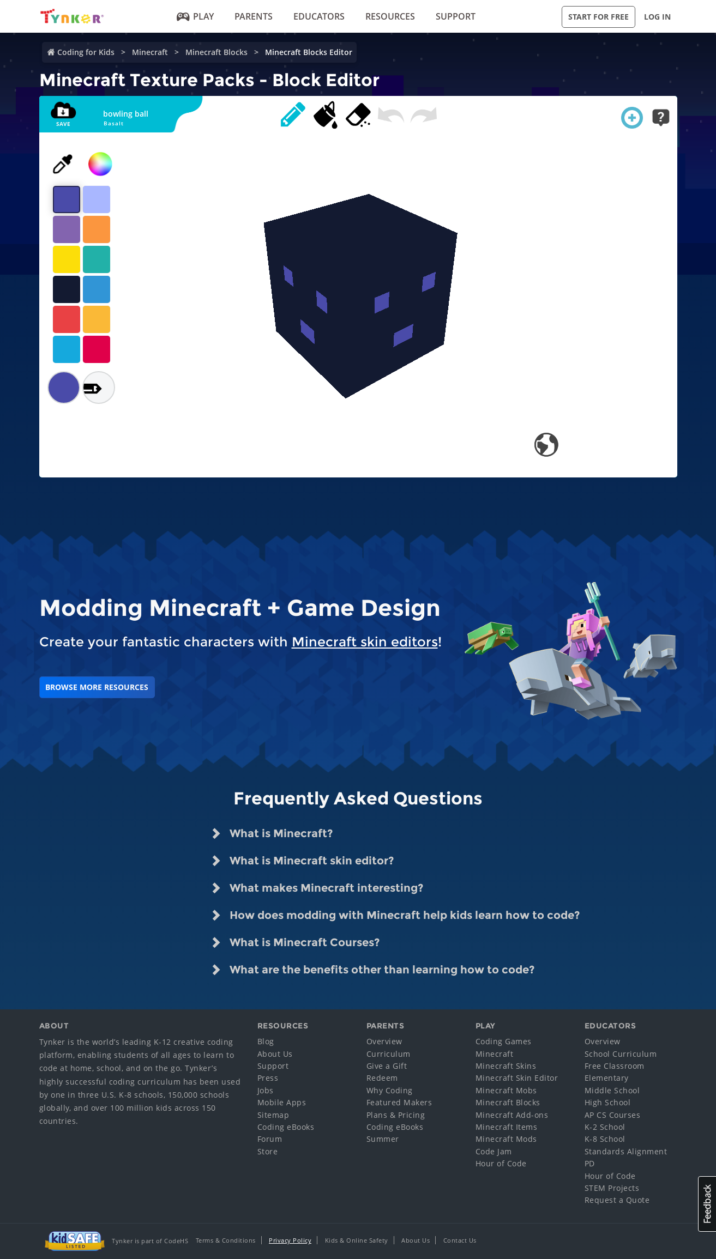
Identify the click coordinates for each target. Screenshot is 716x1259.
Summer (382, 1139)
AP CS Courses (613, 1115)
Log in (657, 16)
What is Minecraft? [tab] (271, 833)
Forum (269, 1139)
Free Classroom (615, 1066)
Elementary (607, 1078)
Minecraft (150, 52)
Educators (319, 16)
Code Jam (494, 1151)
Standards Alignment (626, 1151)
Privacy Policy (290, 1240)
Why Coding (389, 1090)
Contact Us (460, 1240)
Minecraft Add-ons (512, 1115)
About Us (275, 1054)
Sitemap (273, 1115)
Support (456, 16)
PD (590, 1163)
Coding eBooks (286, 1127)
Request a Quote (617, 1200)
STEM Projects (612, 1188)
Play (195, 16)
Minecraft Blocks (216, 52)
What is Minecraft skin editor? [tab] (302, 860)
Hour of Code (501, 1163)
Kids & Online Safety (356, 1240)
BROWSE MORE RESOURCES (96, 687)
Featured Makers (399, 1102)
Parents (253, 16)
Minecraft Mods (506, 1139)
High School (608, 1102)
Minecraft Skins (506, 1066)
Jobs (265, 1090)
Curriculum (388, 1054)
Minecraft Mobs (506, 1090)
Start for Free (598, 16)
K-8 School (605, 1139)
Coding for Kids (86, 52)
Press (268, 1078)
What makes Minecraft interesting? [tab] (316, 888)
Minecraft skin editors (365, 642)
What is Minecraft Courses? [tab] (295, 942)
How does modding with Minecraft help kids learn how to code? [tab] (395, 915)
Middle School (612, 1090)
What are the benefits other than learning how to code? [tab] (372, 969)
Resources (390, 16)
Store (267, 1151)
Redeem (382, 1078)
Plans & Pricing (395, 1115)
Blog (265, 1041)
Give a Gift (386, 1066)
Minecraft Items (507, 1127)
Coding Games (504, 1041)
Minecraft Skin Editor (517, 1078)
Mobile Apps (281, 1102)
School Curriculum (621, 1054)
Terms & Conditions (226, 1240)
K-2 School (605, 1127)
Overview (384, 1041)
